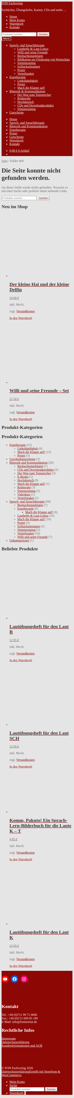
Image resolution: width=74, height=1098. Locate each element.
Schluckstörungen (28, 66)
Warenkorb (16, 23)
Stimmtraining (26, 63)
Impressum (9, 1038)
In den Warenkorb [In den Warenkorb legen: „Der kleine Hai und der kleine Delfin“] (20, 318)
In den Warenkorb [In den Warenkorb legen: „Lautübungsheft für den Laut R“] (20, 660)
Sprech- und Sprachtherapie (27, 45)
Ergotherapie (17, 77)
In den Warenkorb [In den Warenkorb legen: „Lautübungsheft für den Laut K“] (20, 965)
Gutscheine (16, 112)
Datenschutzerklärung (15, 1042)
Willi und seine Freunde (32, 52)
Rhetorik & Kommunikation (27, 91)
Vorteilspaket (25, 73)
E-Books (22, 476)
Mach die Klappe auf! (31, 87)
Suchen (43, 34)
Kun (4, 1045)
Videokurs (23, 494)
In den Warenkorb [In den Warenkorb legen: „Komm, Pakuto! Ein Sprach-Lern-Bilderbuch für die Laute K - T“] (20, 859)
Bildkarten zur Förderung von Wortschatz (43, 59)
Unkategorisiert (19, 540)
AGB (39, 1045)
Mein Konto (17, 20)
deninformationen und (21, 1045)
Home (13, 16)
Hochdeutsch (25, 102)
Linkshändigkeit (27, 80)
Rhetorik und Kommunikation (28, 126)
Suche (13, 1085)
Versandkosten (25, 311)
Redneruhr (24, 98)
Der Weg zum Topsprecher (34, 95)
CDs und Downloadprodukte (35, 105)
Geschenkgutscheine (22, 459)
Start (4, 161)
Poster (21, 70)
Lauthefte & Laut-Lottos (32, 49)
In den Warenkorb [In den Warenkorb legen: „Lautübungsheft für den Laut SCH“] (20, 766)
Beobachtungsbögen (30, 56)
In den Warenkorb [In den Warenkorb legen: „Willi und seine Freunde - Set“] (20, 419)
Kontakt (14, 27)
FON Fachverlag (12, 3)
